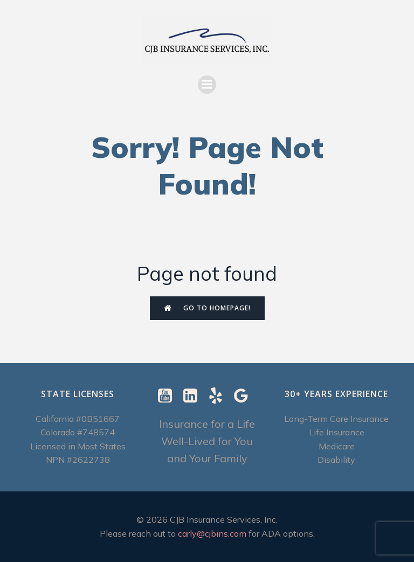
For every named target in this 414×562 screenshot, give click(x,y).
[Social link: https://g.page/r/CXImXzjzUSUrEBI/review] (245, 396)
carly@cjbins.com (212, 533)
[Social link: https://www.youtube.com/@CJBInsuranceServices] (169, 396)
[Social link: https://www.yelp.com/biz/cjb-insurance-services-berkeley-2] (219, 396)
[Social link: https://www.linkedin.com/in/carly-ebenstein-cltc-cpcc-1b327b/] (194, 396)
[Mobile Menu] (207, 84)
